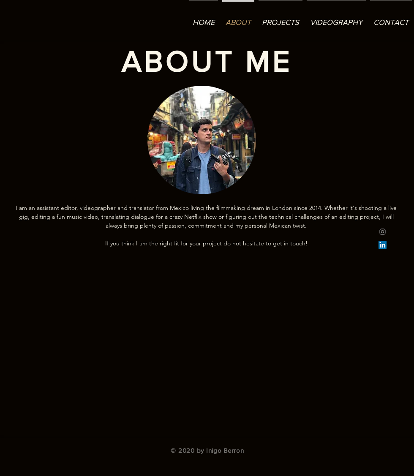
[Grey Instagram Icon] (383, 232)
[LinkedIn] (383, 245)
